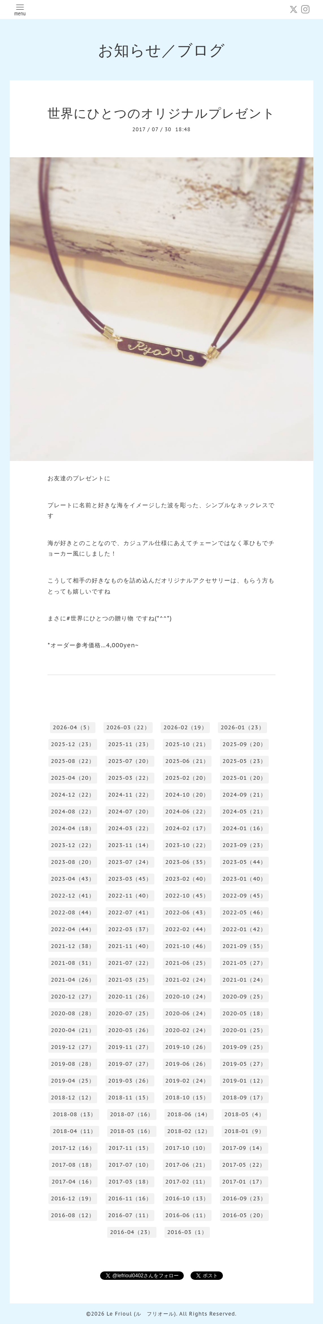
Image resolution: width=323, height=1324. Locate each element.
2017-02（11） (187, 1181)
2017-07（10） (130, 1164)
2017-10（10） (187, 1148)
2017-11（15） (130, 1148)
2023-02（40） (187, 878)
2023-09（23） (244, 845)
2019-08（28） (73, 1063)
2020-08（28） (73, 1013)
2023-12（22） (73, 845)
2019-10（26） (187, 1047)
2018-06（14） (189, 1114)
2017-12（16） (73, 1148)
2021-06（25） (187, 963)
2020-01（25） (244, 1030)
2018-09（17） (244, 1097)
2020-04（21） (73, 1030)
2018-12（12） (73, 1097)
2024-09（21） (244, 794)
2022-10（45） (187, 895)
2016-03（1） (187, 1232)
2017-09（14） (243, 1148)
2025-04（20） (73, 777)
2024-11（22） (130, 794)
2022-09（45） (244, 895)
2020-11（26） (130, 996)
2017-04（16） (73, 1181)
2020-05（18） (244, 1013)
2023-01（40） (244, 878)
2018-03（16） (132, 1131)
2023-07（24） (130, 862)
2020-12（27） (73, 996)
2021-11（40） (130, 946)
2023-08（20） (73, 862)
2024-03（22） (130, 828)
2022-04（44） (73, 929)
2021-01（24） (244, 979)
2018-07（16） (132, 1114)
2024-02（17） (187, 828)
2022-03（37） (130, 929)
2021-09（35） (244, 946)
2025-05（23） (244, 761)
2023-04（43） (73, 878)
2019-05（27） (244, 1063)
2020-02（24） (187, 1030)
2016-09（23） (244, 1198)
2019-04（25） (73, 1080)
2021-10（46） (187, 946)
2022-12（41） (73, 895)
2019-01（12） (244, 1080)
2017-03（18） (130, 1181)
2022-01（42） (244, 929)
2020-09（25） (244, 996)
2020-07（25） (130, 1013)
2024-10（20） (187, 794)
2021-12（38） (73, 946)
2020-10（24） (187, 996)
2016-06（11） (187, 1215)
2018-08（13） (74, 1114)
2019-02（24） (187, 1080)
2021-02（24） (187, 979)
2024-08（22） (73, 811)
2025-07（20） (130, 761)
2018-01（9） (244, 1131)
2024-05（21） (244, 811)
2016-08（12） (73, 1215)
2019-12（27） (73, 1047)
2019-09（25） (244, 1047)
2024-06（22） (187, 811)
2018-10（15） (187, 1097)
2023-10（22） (187, 845)
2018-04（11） (74, 1131)
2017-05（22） (243, 1164)
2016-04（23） (132, 1232)
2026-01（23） (243, 727)
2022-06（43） (187, 912)
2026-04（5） (73, 727)
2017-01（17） (243, 1181)
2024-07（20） (130, 811)
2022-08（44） (73, 912)
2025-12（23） (73, 744)
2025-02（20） (187, 777)
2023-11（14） (130, 845)
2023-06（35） (187, 862)
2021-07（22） (130, 963)
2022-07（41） (130, 912)
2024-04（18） (73, 828)
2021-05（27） (244, 963)
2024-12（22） (73, 794)
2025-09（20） (244, 744)
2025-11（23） (130, 744)
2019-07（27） (130, 1063)
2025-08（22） (73, 761)
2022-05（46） (244, 912)
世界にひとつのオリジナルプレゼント (161, 113)
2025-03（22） (130, 777)
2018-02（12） (189, 1131)
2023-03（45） (130, 878)
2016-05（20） (244, 1215)
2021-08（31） (73, 963)
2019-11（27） (130, 1047)
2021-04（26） (73, 979)
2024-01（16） (244, 828)
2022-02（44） (187, 929)
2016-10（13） (187, 1198)
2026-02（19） (185, 727)
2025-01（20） (244, 777)
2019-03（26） (130, 1080)
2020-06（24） (187, 1013)
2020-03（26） (130, 1030)
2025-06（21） (187, 761)
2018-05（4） (244, 1114)
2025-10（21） (187, 744)
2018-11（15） (130, 1097)
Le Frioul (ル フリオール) (141, 1314)
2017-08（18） (73, 1164)
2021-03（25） (130, 979)
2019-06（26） (187, 1063)
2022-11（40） (130, 895)
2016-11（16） (130, 1198)
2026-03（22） (128, 727)
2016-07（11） (130, 1215)
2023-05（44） (244, 862)
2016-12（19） (73, 1198)
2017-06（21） (187, 1164)
